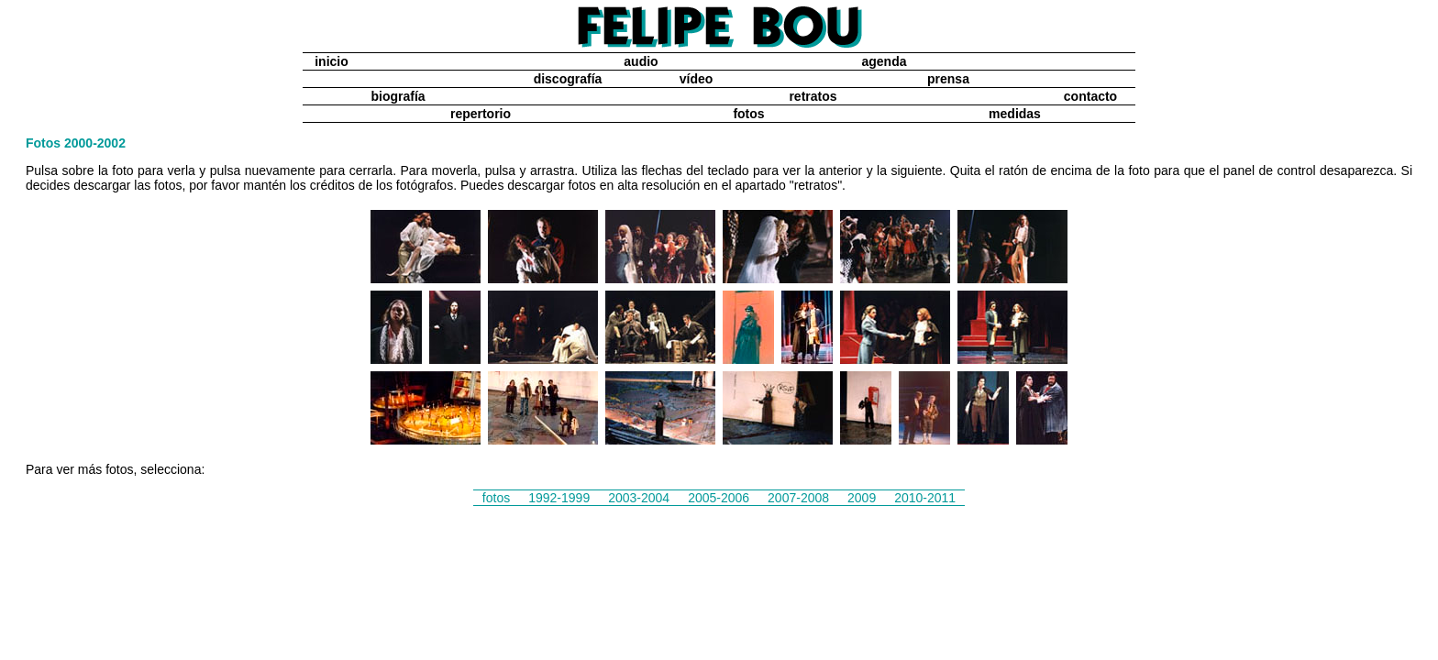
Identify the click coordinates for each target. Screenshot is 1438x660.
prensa (948, 79)
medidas (1015, 113)
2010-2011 (925, 497)
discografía (568, 79)
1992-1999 (559, 497)
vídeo (696, 79)
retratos (812, 96)
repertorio (480, 113)
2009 (861, 497)
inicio (331, 61)
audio (641, 61)
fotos (748, 113)
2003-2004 (638, 497)
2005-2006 (718, 497)
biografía (398, 96)
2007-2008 (798, 497)
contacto (1090, 96)
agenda (883, 61)
